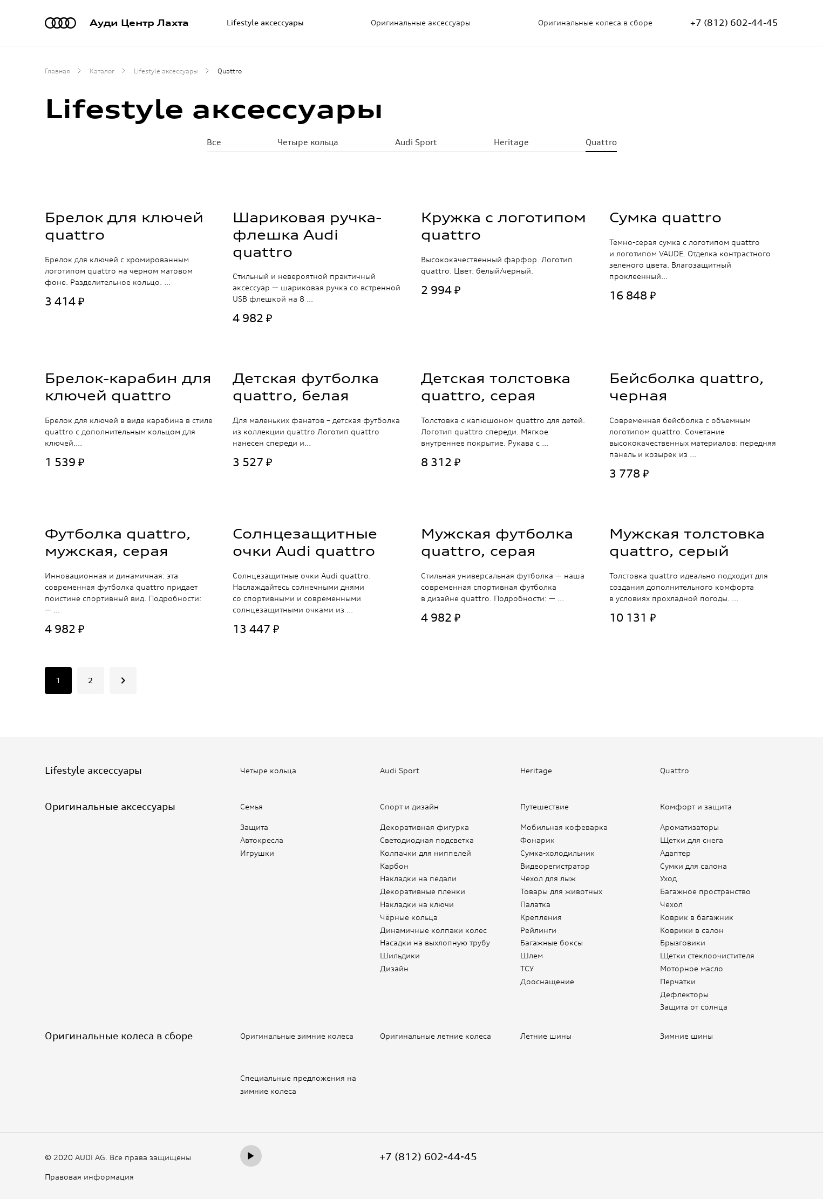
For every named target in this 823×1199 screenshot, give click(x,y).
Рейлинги (538, 929)
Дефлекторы (684, 993)
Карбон (394, 865)
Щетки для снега (691, 839)
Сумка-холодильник (557, 852)
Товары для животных (561, 891)
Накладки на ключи (417, 904)
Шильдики (400, 955)
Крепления (541, 917)
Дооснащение (547, 981)
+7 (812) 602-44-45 (428, 1156)
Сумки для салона (693, 865)
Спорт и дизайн (409, 806)
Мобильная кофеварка (564, 827)
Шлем (531, 955)
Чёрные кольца (409, 917)
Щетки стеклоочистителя (707, 955)
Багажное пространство (705, 891)
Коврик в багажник (696, 917)
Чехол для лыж (548, 878)
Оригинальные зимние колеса (298, 1035)
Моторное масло (691, 968)
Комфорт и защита (696, 806)
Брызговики (682, 942)
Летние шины (546, 1035)
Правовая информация (89, 1176)
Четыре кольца (307, 142)
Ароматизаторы (689, 827)
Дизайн (394, 968)
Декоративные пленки (422, 891)
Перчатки (678, 981)
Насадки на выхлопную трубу (435, 942)
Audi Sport (416, 142)
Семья (252, 806)
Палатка (535, 904)
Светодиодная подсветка (427, 839)
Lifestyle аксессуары (265, 22)
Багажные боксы (551, 942)
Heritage (511, 142)
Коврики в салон (692, 929)
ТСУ (527, 968)
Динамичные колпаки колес (433, 929)
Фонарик (537, 839)
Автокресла (261, 839)
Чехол (671, 904)
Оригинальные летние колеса (437, 1035)
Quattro (600, 142)
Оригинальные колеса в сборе (595, 22)
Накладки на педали (418, 878)
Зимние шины (687, 1035)
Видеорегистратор (555, 865)
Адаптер (675, 852)
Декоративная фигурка (424, 827)
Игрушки (257, 852)
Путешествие (544, 806)
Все (214, 142)
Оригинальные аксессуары (421, 22)
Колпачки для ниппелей (425, 852)
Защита (254, 827)
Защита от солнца (693, 1006)
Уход (668, 878)
